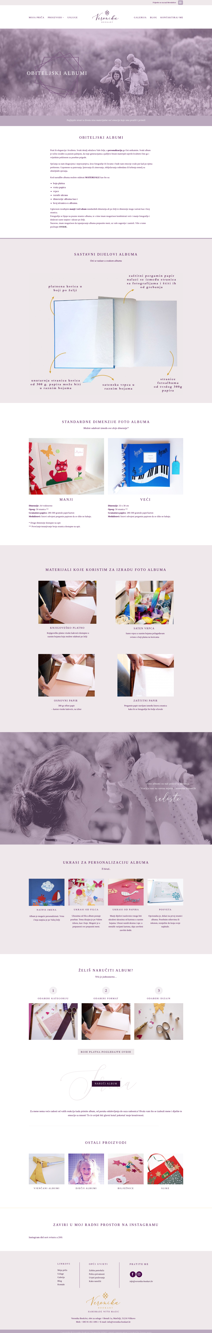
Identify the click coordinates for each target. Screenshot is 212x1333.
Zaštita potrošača (96, 1270)
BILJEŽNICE (126, 1188)
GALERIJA (140, 17)
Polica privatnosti (97, 1274)
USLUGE (72, 17)
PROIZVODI (56, 17)
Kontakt (61, 1284)
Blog (59, 1281)
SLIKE (165, 1188)
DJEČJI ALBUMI (86, 1188)
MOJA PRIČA (36, 17)
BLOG (153, 17)
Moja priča (62, 1270)
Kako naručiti (95, 1281)
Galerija (61, 1277)
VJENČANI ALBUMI (47, 1188)
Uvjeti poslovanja (97, 1277)
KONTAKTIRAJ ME (171, 17)
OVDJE (63, 227)
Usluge (60, 1274)
